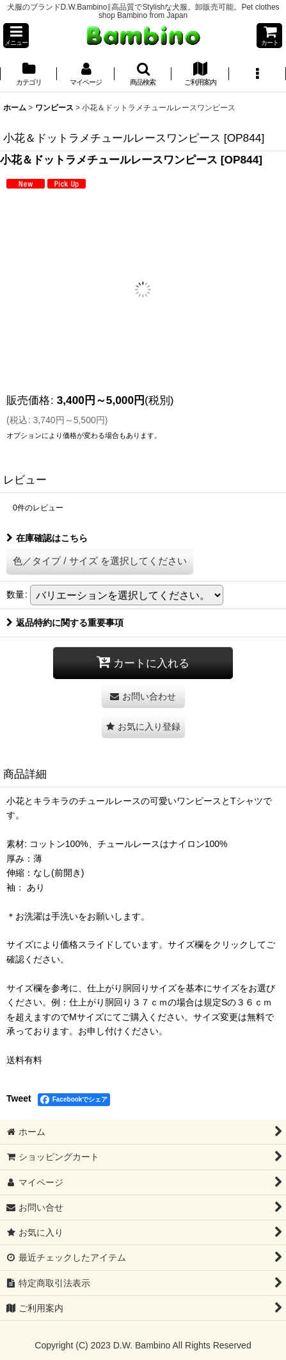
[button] (16, 35)
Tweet (18, 1098)
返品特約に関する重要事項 (64, 622)
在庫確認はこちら (47, 538)
